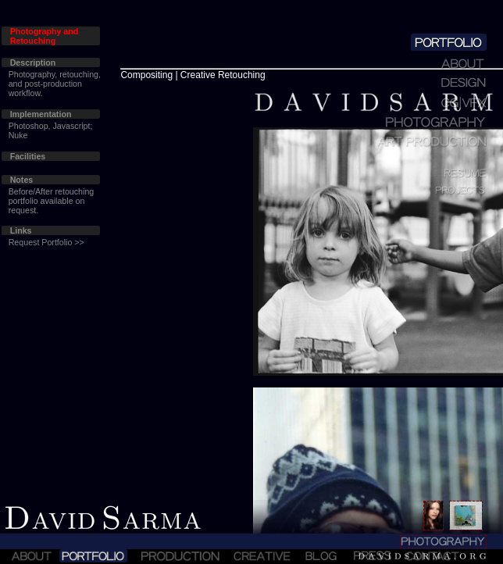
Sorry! (251, 282)
